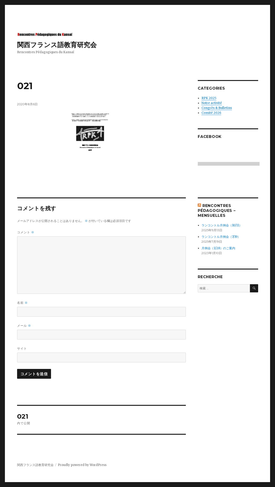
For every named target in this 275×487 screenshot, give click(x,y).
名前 (22, 303)
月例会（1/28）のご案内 (218, 248)
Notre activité (212, 103)
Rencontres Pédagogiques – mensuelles (217, 210)
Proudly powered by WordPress (82, 465)
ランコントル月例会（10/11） (222, 225)
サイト (22, 348)
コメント (25, 232)
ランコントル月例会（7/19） (221, 237)
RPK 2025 (209, 98)
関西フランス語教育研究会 (57, 45)
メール (24, 326)
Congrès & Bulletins (217, 108)
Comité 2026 (211, 113)
